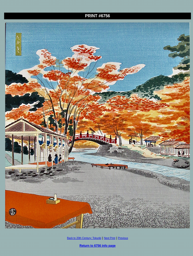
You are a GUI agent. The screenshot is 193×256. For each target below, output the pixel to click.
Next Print (109, 238)
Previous (123, 238)
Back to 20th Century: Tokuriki (84, 238)
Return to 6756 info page (97, 246)
